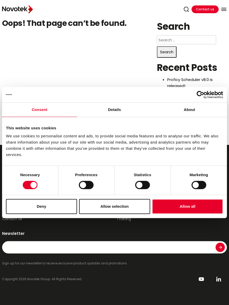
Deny (41, 206)
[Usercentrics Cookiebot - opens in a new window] (200, 95)
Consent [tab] (40, 109)
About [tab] (189, 109)
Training (124, 218)
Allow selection (114, 206)
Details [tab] (114, 109)
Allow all (187, 206)
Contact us (205, 9)
